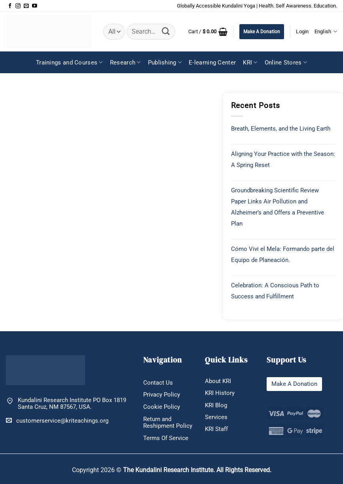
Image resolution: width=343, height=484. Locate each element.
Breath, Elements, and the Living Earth (280, 128)
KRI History (220, 393)
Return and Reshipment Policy (167, 423)
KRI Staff (216, 429)
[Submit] (166, 32)
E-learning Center (212, 62)
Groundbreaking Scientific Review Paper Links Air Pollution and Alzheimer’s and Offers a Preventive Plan (277, 207)
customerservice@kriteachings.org (57, 420)
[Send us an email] (26, 6)
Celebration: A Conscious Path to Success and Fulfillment (275, 291)
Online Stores (286, 62)
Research (125, 62)
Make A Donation (261, 31)
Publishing (165, 62)
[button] (208, 31)
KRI (250, 62)
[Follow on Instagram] (18, 6)
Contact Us (158, 382)
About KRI (218, 381)
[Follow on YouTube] (34, 6)
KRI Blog (216, 405)
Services (216, 417)
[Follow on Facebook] (10, 6)
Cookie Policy (161, 406)
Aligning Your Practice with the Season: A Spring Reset (283, 159)
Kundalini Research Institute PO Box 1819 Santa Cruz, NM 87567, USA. (72, 404)
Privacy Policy (161, 394)
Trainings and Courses (69, 62)
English (326, 31)
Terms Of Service (165, 438)
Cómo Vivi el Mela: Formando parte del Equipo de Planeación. (282, 254)
